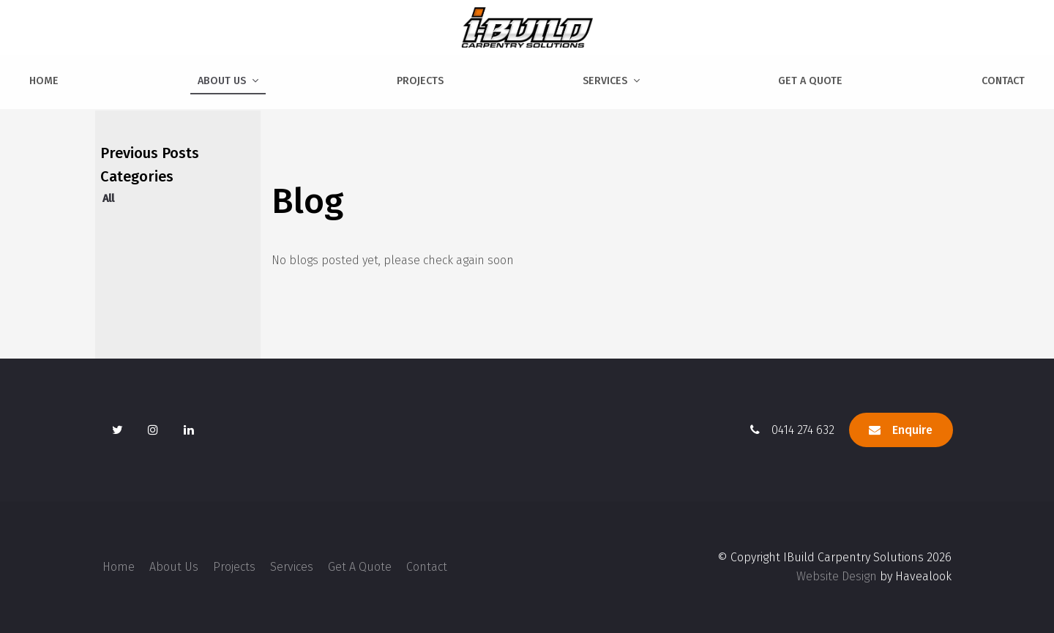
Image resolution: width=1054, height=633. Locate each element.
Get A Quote (810, 81)
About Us (222, 81)
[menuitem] (118, 567)
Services (605, 81)
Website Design (836, 576)
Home (44, 81)
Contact (1003, 81)
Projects (420, 81)
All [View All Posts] (108, 198)
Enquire (912, 430)
